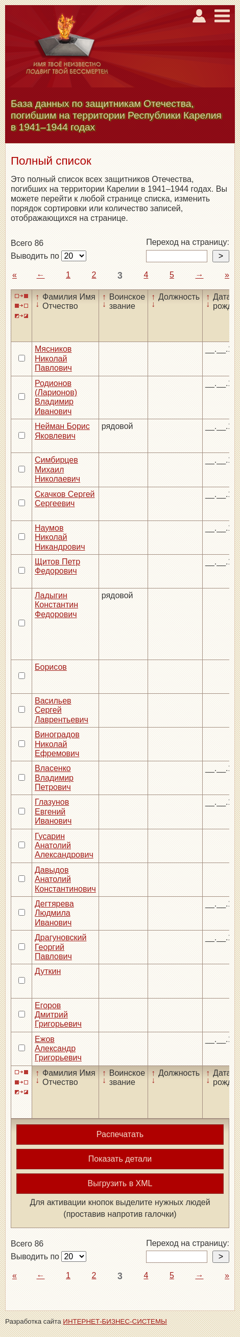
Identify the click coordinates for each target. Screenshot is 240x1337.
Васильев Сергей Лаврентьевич (61, 710)
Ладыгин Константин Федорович (56, 605)
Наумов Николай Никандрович (60, 537)
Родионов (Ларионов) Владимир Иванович (56, 397)
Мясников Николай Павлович (53, 358)
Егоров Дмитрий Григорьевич (58, 1015)
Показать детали (120, 1158)
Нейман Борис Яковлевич (62, 431)
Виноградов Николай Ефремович (57, 744)
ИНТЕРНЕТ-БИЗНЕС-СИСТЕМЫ (115, 1321)
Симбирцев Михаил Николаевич (57, 469)
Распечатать (120, 1134)
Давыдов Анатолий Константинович (65, 879)
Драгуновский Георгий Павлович (60, 947)
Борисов (51, 667)
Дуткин (48, 971)
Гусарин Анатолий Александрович (64, 845)
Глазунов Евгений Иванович (53, 811)
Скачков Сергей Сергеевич (64, 499)
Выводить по (36, 256)
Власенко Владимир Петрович (54, 777)
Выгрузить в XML (120, 1183)
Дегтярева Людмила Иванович (54, 913)
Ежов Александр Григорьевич (58, 1048)
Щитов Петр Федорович (57, 566)
